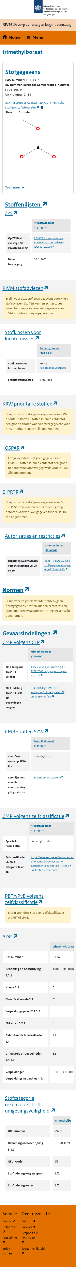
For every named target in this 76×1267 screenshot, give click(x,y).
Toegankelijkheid (28, 1251)
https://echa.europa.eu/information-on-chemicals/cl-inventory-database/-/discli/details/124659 (52, 862)
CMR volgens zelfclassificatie (36, 816)
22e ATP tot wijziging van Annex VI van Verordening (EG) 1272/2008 (49, 242)
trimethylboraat (44, 223)
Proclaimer (9, 1240)
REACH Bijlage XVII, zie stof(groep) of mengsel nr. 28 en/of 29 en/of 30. (47, 692)
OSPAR (15, 448)
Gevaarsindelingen (30, 633)
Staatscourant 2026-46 (49, 777)
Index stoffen (7, 1251)
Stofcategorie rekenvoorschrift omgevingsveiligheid (30, 1104)
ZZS (11, 213)
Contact (9, 1221)
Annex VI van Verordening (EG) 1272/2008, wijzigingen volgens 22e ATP (49, 671)
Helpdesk (9, 1229)
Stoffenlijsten (26, 204)
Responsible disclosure (28, 1238)
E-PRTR (13, 492)
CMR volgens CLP (23, 642)
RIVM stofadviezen (25, 288)
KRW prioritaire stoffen (30, 404)
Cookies (28, 1227)
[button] (35, 38)
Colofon (28, 1221)
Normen (16, 590)
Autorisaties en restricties (35, 536)
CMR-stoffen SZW (27, 731)
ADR (10, 936)
